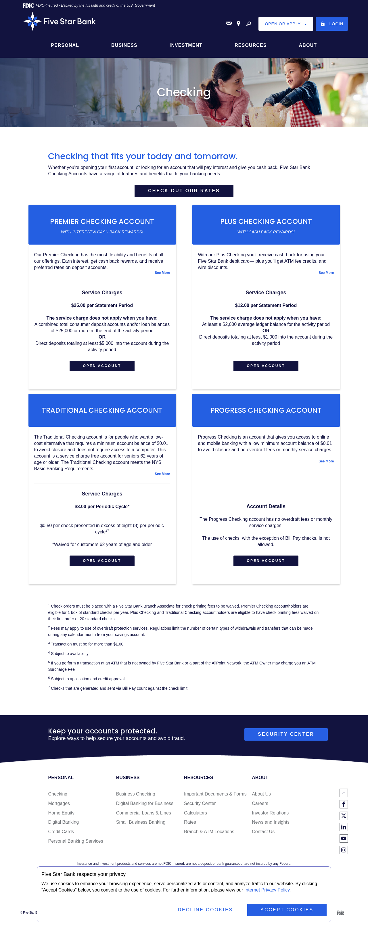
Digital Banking (63, 824)
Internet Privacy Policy (267, 889)
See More (162, 274)
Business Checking (135, 795)
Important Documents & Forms (215, 795)
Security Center (200, 805)
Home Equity (61, 814)
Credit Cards (61, 833)
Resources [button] (251, 45)
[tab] (102, 274)
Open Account (109, 368)
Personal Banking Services (75, 843)
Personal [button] (65, 45)
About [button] (308, 45)
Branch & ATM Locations (209, 833)
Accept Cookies (286, 909)
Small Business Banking (141, 824)
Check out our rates (184, 190)
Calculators (195, 814)
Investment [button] (186, 45)
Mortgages (59, 805)
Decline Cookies (204, 909)
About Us (261, 795)
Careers (260, 805)
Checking (57, 795)
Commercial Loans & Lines (143, 814)
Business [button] (124, 45)
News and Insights (271, 824)
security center (286, 736)
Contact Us (263, 833)
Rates (190, 824)
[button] (102, 274)
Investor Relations (270, 814)
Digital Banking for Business (144, 805)
